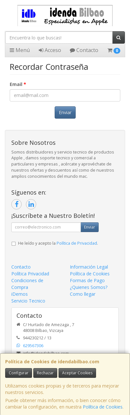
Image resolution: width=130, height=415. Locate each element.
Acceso (50, 50)
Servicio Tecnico (28, 301)
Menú (20, 50)
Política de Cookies (103, 407)
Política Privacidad (30, 274)
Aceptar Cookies (77, 373)
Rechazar (45, 373)
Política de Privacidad (77, 243)
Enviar (65, 112)
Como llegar (82, 294)
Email (18, 84)
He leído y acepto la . (58, 243)
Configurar (18, 373)
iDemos (19, 294)
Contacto (84, 50)
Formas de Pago (87, 280)
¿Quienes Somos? (88, 287)
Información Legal (89, 267)
